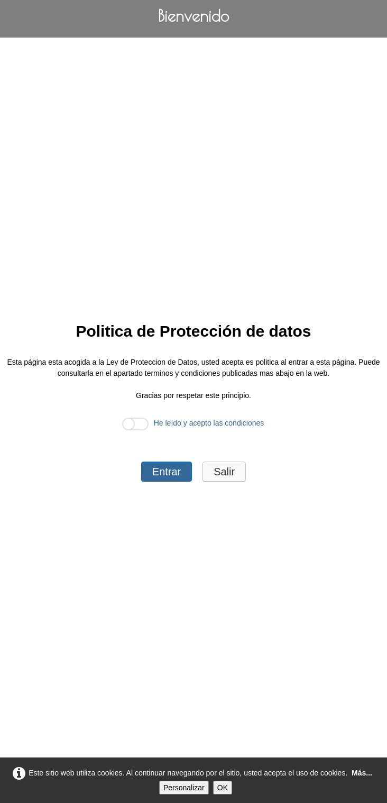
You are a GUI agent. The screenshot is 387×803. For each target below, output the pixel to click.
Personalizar (184, 787)
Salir (224, 471)
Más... (362, 773)
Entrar (166, 471)
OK (222, 787)
